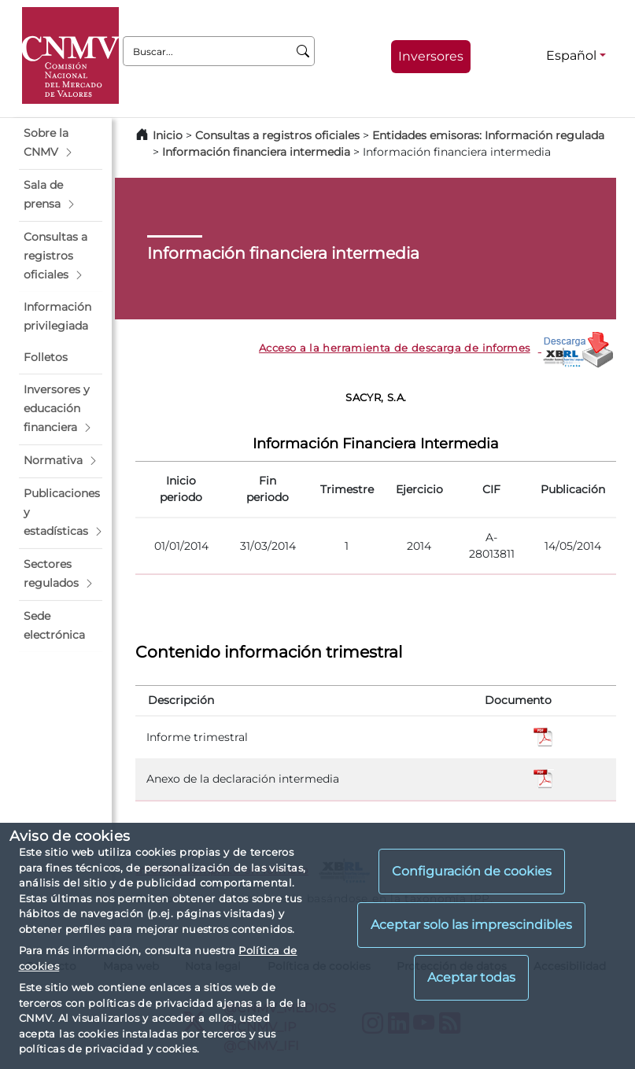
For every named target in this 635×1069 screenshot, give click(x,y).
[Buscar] (303, 51)
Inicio (168, 135)
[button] (60, 143)
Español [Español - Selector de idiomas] (571, 55)
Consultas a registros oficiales (277, 135)
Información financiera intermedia (256, 152)
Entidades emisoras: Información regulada (488, 135)
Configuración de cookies (472, 871)
